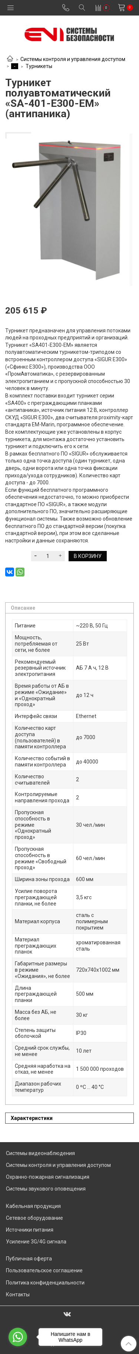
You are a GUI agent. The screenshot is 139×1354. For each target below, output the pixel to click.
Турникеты (39, 66)
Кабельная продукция (33, 1206)
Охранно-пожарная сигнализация (47, 1177)
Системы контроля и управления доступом (72, 59)
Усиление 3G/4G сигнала (36, 1242)
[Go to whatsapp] (18, 1337)
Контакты (18, 1294)
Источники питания (29, 1230)
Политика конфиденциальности (45, 1283)
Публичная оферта (29, 1259)
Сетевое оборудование (34, 1218)
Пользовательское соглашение (44, 1270)
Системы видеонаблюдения (40, 1153)
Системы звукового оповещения (46, 1189)
